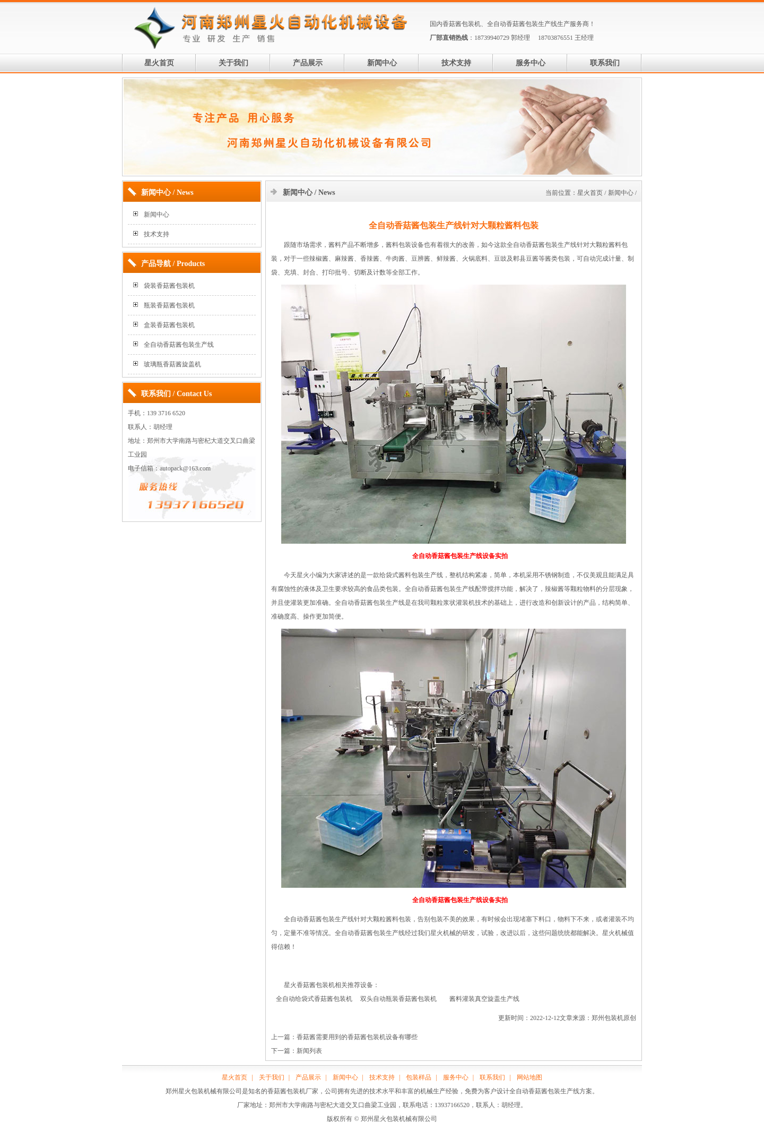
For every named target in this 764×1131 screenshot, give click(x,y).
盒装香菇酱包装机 (169, 325)
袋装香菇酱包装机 (169, 285)
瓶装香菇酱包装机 (169, 305)
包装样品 (418, 1077)
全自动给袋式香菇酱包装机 (314, 999)
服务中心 (530, 63)
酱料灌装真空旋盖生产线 (484, 999)
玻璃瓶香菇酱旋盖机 (172, 364)
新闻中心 (382, 63)
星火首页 (159, 63)
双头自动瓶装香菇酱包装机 (398, 999)
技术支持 (456, 63)
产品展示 (308, 63)
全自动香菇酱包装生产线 (522, 24)
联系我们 (605, 63)
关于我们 (233, 63)
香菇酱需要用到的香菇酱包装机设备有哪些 (357, 1037)
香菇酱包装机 (461, 24)
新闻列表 (309, 1051)
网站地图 (529, 1077)
